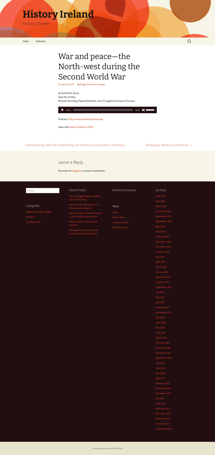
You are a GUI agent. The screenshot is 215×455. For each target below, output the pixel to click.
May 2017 (160, 297)
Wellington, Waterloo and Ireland (169, 145)
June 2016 (160, 322)
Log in (115, 212)
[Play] (62, 110)
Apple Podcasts (78, 127)
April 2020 (160, 201)
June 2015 (160, 368)
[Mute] (143, 110)
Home (26, 41)
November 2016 (163, 312)
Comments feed (120, 222)
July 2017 (160, 292)
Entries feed (118, 217)
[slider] (103, 110)
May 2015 (160, 373)
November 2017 (163, 277)
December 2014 (163, 388)
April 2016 (160, 332)
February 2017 (162, 307)
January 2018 (162, 271)
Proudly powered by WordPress (107, 448)
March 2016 (161, 337)
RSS (91, 127)
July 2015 (160, 363)
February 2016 (162, 342)
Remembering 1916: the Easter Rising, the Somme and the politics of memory (73, 145)
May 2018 (160, 256)
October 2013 (162, 423)
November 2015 (163, 352)
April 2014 (160, 403)
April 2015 (160, 378)
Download (97, 119)
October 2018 (162, 251)
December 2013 (163, 413)
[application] (107, 110)
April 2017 (160, 302)
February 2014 (162, 408)
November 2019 (163, 216)
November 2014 (163, 393)
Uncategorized (33, 221)
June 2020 (160, 196)
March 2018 (161, 266)
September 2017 (164, 287)
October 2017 (162, 282)
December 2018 (163, 241)
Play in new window (79, 119)
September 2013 (164, 428)
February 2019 (162, 236)
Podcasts (40, 41)
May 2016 (160, 327)
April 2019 (160, 231)
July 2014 (160, 398)
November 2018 (163, 246)
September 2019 (164, 221)
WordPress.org (119, 227)
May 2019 (160, 226)
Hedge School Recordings (92, 84)
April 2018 (160, 261)
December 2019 (163, 211)
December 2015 (163, 347)
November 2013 (163, 418)
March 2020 (161, 206)
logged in (77, 170)
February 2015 (162, 383)
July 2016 (160, 317)
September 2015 (164, 357)
